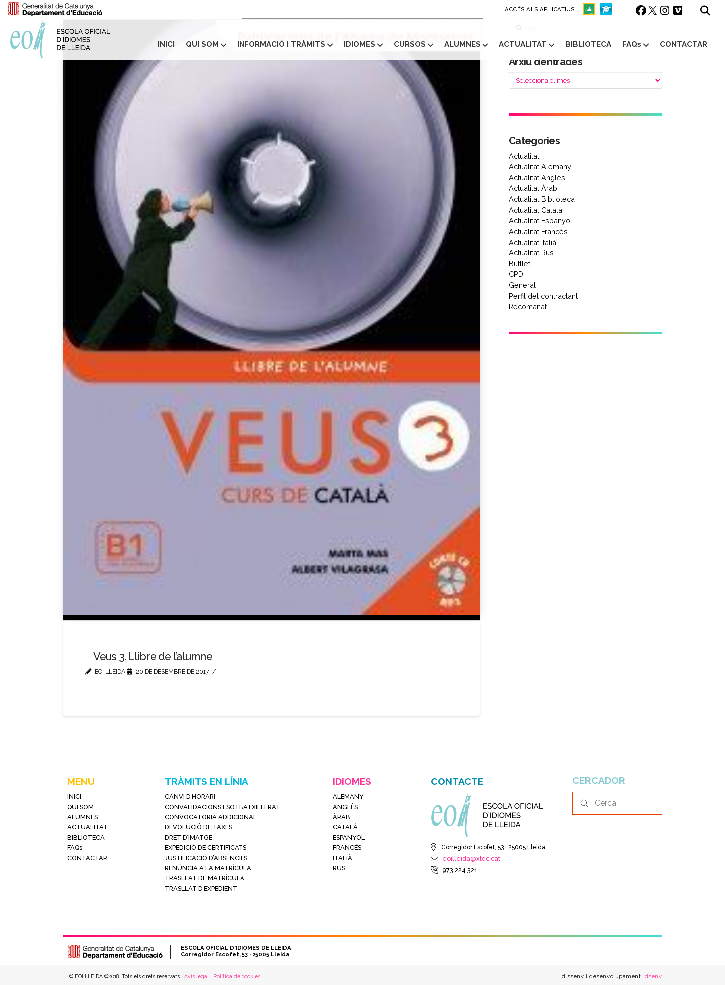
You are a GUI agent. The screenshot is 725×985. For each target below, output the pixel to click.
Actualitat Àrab (533, 188)
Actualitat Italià (532, 242)
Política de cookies (236, 976)
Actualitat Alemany (540, 166)
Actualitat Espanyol (540, 220)
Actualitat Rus (531, 252)
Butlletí (520, 263)
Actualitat (524, 156)
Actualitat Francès (538, 231)
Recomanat (528, 306)
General (522, 285)
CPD (516, 274)
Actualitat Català (535, 210)
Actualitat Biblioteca (542, 199)
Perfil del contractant (543, 296)
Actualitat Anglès (537, 177)
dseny (652, 976)
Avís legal (196, 976)
